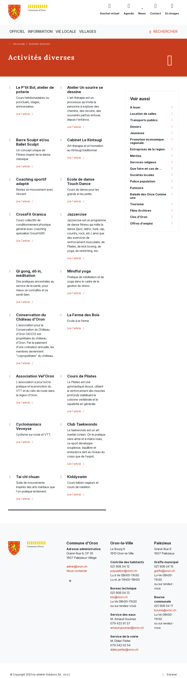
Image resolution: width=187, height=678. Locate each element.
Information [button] (40, 31)
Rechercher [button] (163, 31)
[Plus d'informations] (69, 580)
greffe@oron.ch (164, 571)
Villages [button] (87, 31)
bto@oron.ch (119, 597)
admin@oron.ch (76, 566)
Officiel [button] (17, 31)
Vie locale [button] (66, 31)
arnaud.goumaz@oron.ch (127, 628)
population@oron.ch (123, 571)
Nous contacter (76, 571)
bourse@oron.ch (165, 610)
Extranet (169, 674)
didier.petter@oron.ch (124, 649)
